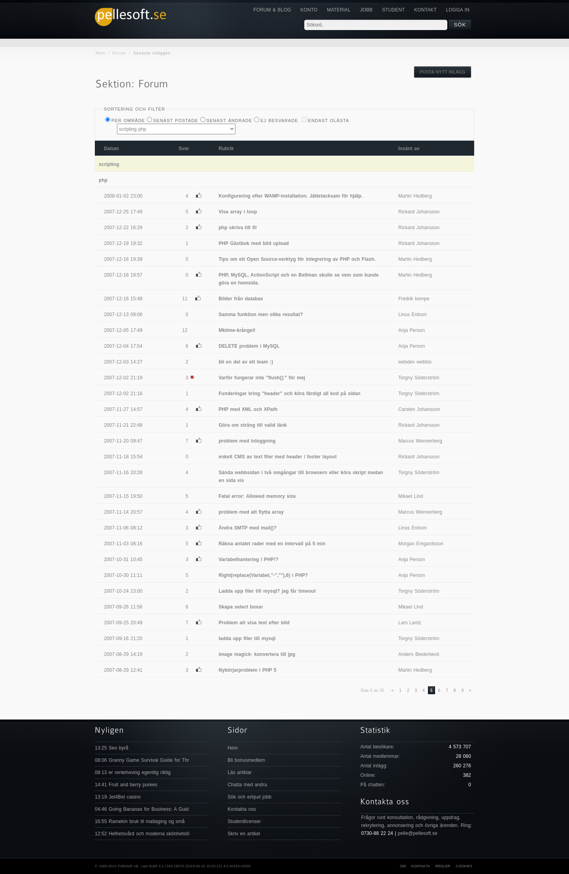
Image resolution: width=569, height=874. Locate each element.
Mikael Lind (410, 496)
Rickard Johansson (419, 212)
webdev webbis (414, 362)
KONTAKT (425, 10)
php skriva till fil (237, 227)
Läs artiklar (240, 772)
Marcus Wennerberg (420, 441)
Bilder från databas (241, 298)
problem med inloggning (247, 441)
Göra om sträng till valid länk (253, 425)
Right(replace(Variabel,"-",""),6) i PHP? (263, 575)
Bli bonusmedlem (246, 760)
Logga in (457, 10)
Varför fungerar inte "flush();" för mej (262, 377)
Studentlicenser (244, 821)
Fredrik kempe (414, 298)
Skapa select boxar (241, 607)
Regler (442, 866)
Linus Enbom (412, 314)
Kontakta (420, 866)
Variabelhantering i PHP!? (248, 559)
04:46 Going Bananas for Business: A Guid (141, 809)
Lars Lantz (409, 622)
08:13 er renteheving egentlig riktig (133, 772)
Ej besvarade (279, 120)
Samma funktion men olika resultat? (261, 314)
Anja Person (411, 330)
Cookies (464, 866)
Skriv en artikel (244, 833)
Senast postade (175, 120)
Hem (100, 53)
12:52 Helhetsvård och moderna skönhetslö (142, 833)
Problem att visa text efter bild (254, 622)
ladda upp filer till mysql (247, 638)
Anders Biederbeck (418, 654)
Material (338, 10)
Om (403, 866)
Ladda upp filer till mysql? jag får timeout (267, 591)
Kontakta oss (242, 809)
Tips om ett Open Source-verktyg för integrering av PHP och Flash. (297, 259)
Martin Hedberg (415, 196)
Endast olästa (328, 120)
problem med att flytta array (251, 512)
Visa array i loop (238, 212)
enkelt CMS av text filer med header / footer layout (278, 457)
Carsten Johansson (419, 409)
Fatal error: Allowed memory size (257, 496)
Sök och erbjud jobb (249, 797)
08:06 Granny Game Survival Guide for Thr (142, 760)
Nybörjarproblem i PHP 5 (247, 670)
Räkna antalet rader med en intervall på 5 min (272, 543)
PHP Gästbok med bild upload (254, 243)
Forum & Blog (272, 10)
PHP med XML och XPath (248, 409)
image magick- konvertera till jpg (257, 654)
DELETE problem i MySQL (249, 346)
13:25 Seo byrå (111, 748)
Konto (308, 10)
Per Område (128, 120)
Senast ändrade (229, 120)
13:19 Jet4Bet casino (118, 797)
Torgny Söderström (418, 377)
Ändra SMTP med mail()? (248, 528)
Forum (119, 53)
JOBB (366, 10)
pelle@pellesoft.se (417, 833)
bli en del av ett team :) (246, 362)
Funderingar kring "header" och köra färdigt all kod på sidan (289, 393)
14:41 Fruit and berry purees (126, 784)
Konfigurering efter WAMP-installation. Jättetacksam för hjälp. (291, 196)
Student (393, 10)
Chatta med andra (247, 784)
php (103, 180)
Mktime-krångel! (237, 330)
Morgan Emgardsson (420, 543)
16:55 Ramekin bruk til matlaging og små (140, 821)
